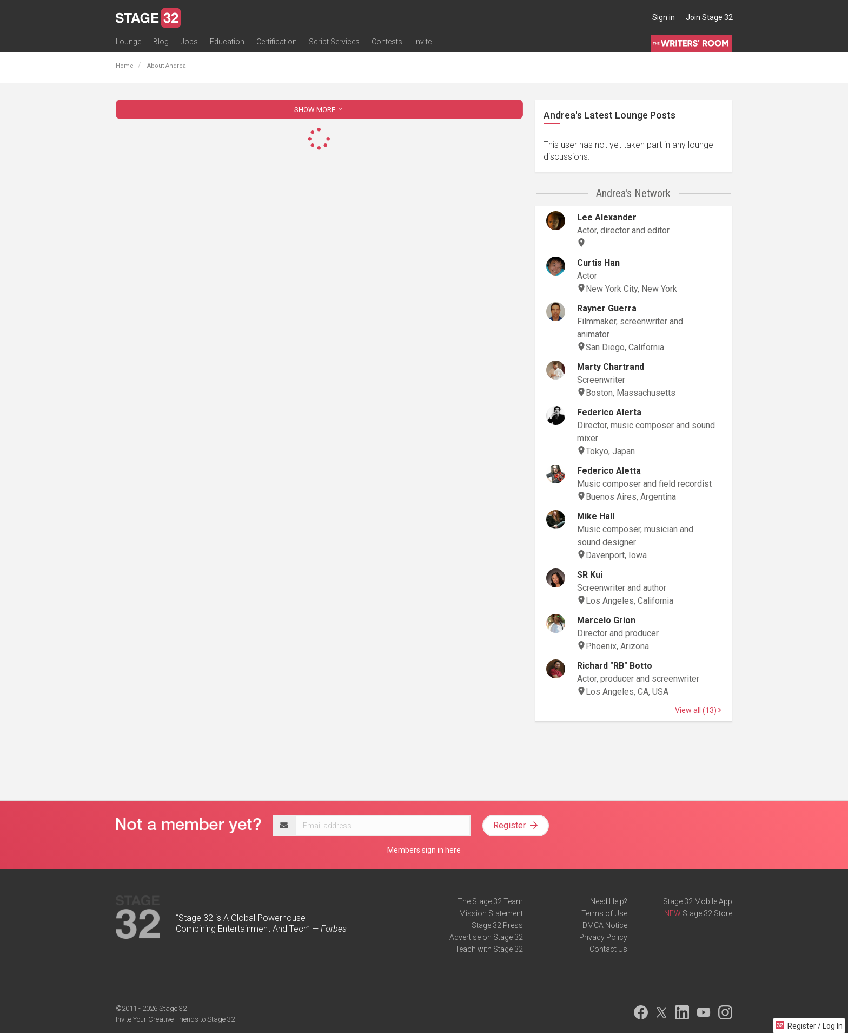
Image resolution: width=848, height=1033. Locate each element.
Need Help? (608, 901)
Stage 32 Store (707, 913)
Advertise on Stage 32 (486, 937)
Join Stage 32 (709, 17)
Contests (387, 41)
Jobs (189, 41)
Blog (161, 41)
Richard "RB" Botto (614, 666)
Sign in (663, 17)
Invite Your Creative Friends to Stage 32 (175, 1019)
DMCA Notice (604, 925)
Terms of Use (604, 913)
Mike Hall (595, 516)
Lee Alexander (607, 217)
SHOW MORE (319, 110)
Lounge (128, 41)
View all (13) (698, 710)
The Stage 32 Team (490, 901)
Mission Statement (491, 913)
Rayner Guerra (607, 308)
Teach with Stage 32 (489, 949)
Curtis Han (598, 263)
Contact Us (608, 949)
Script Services (334, 41)
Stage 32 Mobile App (697, 901)
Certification (276, 41)
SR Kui (589, 575)
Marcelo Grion (606, 620)
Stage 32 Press (497, 925)
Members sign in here (424, 850)
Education (227, 41)
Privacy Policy (603, 937)
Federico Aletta (609, 471)
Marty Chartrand (610, 367)
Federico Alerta (609, 412)
